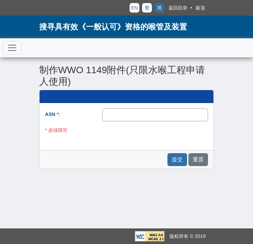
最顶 (200, 8)
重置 (198, 159)
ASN (52, 114)
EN (134, 8)
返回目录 (177, 8)
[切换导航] (12, 48)
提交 (177, 159)
